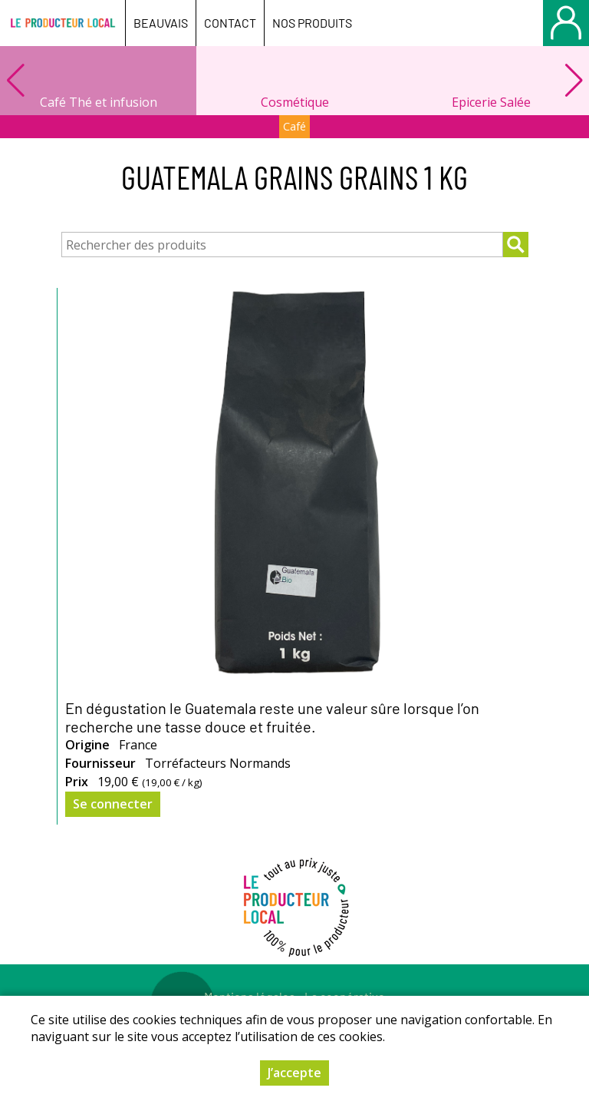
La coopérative (344, 996)
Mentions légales (249, 996)
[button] (573, 80)
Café (294, 126)
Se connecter (113, 803)
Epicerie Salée (491, 102)
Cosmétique (295, 102)
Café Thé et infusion (98, 102)
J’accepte (294, 1075)
